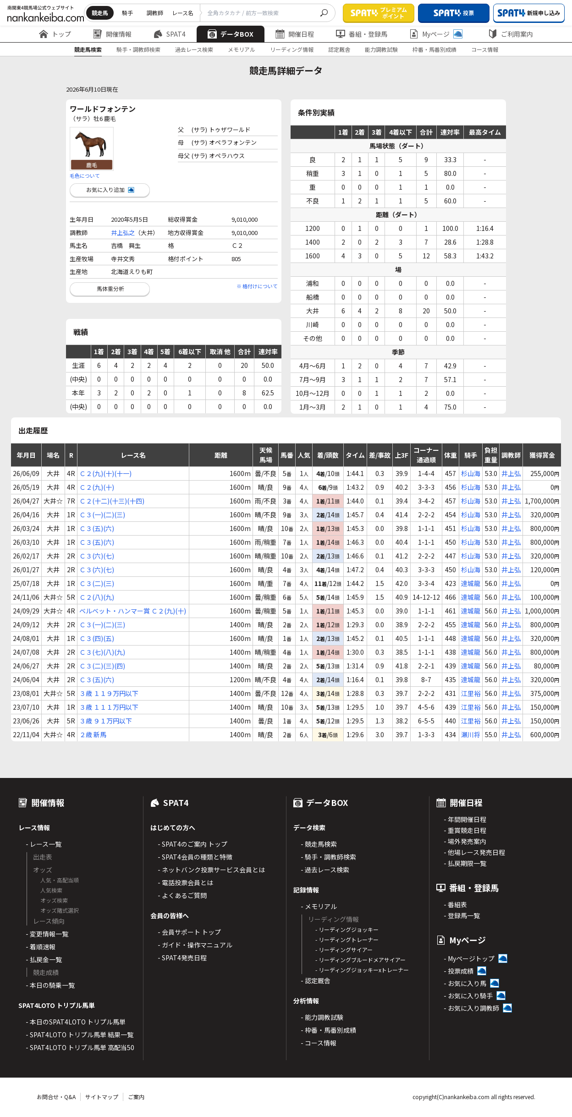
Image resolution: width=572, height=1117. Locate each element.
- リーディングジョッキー (347, 929)
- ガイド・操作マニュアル (195, 944)
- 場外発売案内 (465, 841)
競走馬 (100, 12)
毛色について (85, 175)
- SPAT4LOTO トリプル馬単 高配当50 (80, 1047)
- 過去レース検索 (325, 869)
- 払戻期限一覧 (465, 863)
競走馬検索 (88, 49)
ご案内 (136, 1097)
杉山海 (470, 473)
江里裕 (470, 693)
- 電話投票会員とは (185, 882)
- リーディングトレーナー (347, 939)
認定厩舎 (339, 49)
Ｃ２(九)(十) (96, 487)
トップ (55, 33)
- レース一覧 (43, 844)
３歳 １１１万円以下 (108, 707)
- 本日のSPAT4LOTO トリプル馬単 (76, 1021)
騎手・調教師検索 (138, 49)
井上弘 (511, 473)
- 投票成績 (458, 970)
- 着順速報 (40, 946)
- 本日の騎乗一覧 (50, 985)
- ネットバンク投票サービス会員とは (211, 869)
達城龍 (470, 583)
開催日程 (294, 33)
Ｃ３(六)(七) (96, 555)
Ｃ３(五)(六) (96, 528)
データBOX (230, 33)
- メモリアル (319, 906)
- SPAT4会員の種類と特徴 (195, 856)
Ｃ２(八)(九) (96, 597)
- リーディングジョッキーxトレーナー (362, 970)
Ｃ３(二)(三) (96, 583)
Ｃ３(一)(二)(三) (102, 514)
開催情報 (112, 33)
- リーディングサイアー (344, 949)
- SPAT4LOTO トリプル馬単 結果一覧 (79, 1034)
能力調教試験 (381, 49)
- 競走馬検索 (319, 844)
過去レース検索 (194, 49)
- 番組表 (455, 904)
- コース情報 (318, 1042)
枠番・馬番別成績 (434, 49)
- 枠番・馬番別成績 (328, 1030)
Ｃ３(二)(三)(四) (102, 665)
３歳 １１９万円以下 (108, 693)
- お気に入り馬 (465, 983)
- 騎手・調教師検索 (328, 856)
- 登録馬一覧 (462, 915)
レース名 (182, 12)
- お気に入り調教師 (471, 1008)
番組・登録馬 (361, 33)
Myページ (435, 33)
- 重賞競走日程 (465, 830)
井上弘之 (123, 232)
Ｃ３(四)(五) (96, 638)
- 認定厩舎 (315, 980)
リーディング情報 (292, 49)
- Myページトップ (469, 958)
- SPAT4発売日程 (182, 957)
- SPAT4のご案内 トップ (192, 844)
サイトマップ (101, 1097)
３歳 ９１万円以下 (105, 720)
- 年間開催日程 (465, 819)
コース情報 (484, 49)
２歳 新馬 (92, 734)
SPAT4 (170, 33)
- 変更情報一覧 (47, 933)
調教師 (155, 12)
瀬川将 (470, 734)
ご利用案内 (510, 33)
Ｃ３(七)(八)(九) (102, 652)
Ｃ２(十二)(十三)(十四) (111, 500)
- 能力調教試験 (322, 1017)
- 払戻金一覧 (44, 959)
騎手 (127, 12)
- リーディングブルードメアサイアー (360, 960)
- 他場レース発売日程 (474, 852)
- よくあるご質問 (182, 895)
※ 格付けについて (257, 286)
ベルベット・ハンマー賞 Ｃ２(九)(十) (132, 610)
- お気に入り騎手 (468, 995)
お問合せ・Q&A (56, 1097)
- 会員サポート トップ (189, 931)
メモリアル (241, 49)
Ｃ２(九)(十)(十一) (105, 473)
